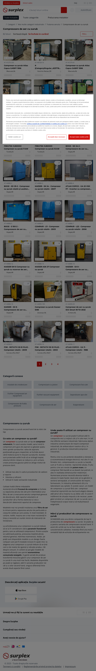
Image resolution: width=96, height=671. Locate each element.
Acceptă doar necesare (56, 137)
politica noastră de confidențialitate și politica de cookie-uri (47, 123)
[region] (48, 119)
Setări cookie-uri (14, 137)
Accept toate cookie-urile (79, 137)
